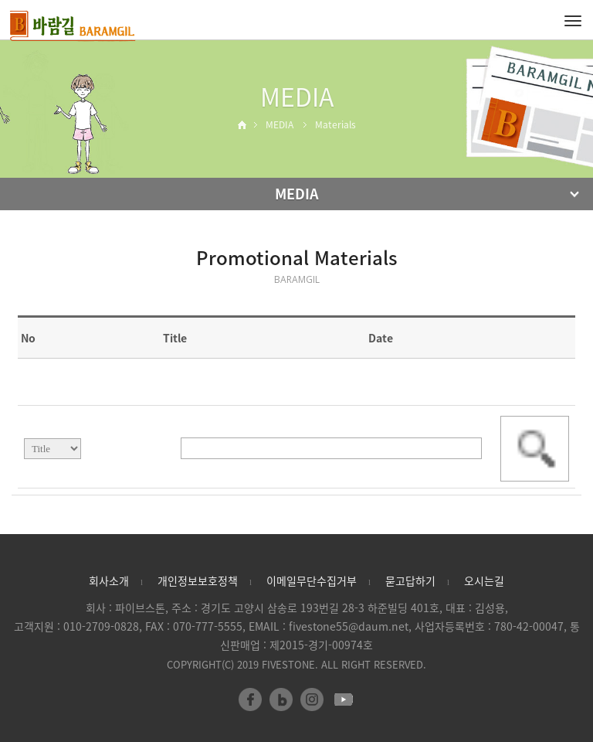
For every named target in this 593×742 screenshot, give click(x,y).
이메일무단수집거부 (311, 580)
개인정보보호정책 (198, 580)
